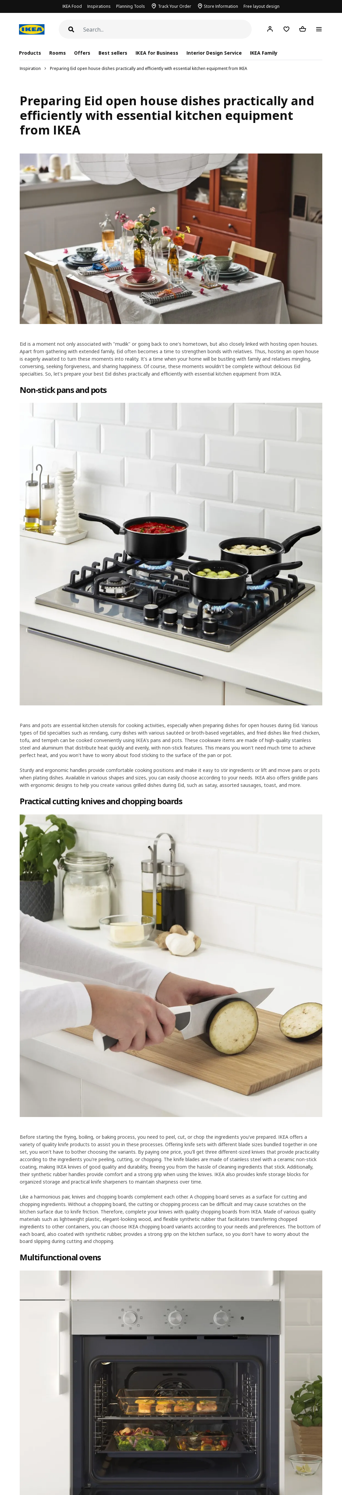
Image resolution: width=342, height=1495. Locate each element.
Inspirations (99, 6)
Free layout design (262, 6)
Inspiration (30, 68)
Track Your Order (174, 6)
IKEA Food (72, 6)
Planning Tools (130, 6)
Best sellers (112, 53)
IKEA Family (263, 53)
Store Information (221, 6)
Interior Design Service (214, 53)
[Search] (167, 29)
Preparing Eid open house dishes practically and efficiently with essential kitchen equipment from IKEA (148, 68)
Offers (82, 53)
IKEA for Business (157, 53)
